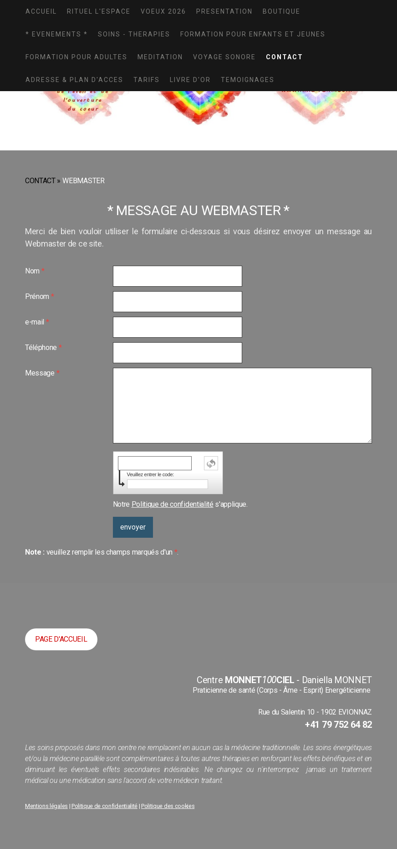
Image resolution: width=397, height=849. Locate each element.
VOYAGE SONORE (224, 57)
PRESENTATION (224, 11)
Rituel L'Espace (99, 11)
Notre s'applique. (180, 504)
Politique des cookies (167, 806)
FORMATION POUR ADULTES (76, 57)
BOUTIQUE (281, 11)
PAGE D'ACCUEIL (61, 639)
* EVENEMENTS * (56, 34)
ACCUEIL (41, 11)
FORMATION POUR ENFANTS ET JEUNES (253, 34)
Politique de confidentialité (173, 504)
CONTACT (284, 57)
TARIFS (146, 79)
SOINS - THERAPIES (134, 34)
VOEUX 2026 (163, 11)
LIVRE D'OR (190, 79)
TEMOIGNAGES (248, 79)
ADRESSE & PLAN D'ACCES (74, 79)
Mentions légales (46, 806)
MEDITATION (160, 57)
